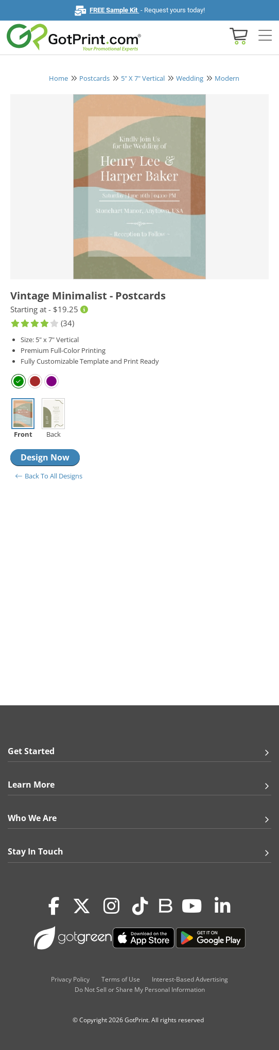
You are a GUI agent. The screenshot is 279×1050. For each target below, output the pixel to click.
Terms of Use (120, 979)
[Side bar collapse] (265, 36)
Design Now (45, 457)
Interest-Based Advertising (190, 979)
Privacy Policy (70, 979)
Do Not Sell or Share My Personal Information (140, 989)
